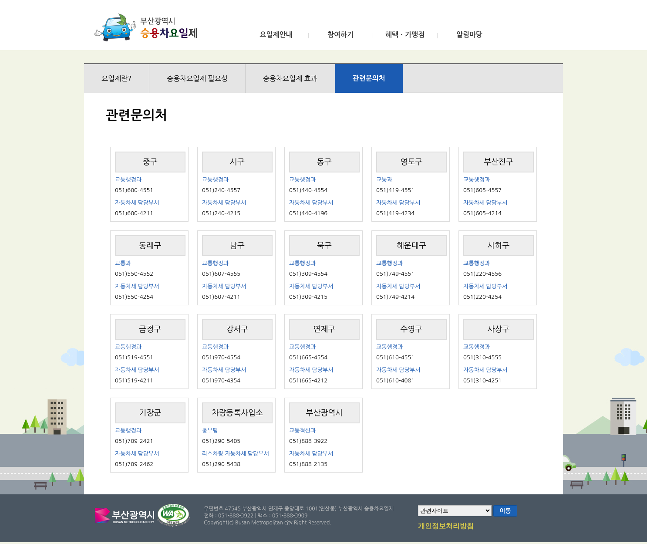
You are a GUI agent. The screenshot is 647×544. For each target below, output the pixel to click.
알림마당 (469, 34)
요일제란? (116, 78)
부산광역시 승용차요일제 (149, 27)
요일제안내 (275, 34)
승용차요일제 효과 (290, 78)
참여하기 (340, 34)
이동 (505, 511)
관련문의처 (369, 78)
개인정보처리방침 (446, 526)
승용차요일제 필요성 (197, 78)
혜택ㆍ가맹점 (405, 34)
